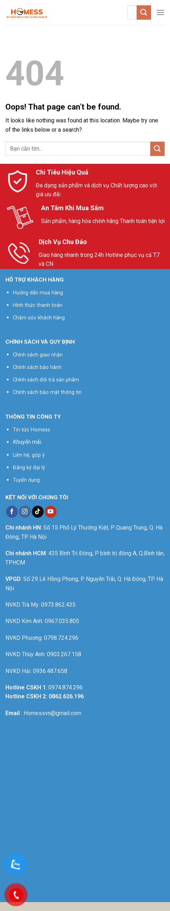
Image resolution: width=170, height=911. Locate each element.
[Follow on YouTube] (51, 512)
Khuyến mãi (27, 442)
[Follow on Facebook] (12, 512)
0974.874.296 (65, 687)
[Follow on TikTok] (38, 512)
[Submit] (144, 12)
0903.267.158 (64, 654)
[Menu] (160, 12)
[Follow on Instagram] (25, 512)
